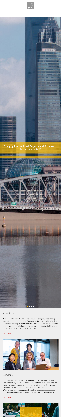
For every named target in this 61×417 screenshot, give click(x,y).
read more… (7, 333)
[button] (27, 306)
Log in (1, 415)
